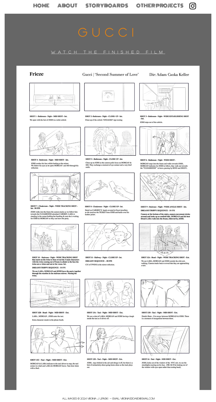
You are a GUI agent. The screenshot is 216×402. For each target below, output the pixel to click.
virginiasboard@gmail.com (137, 398)
